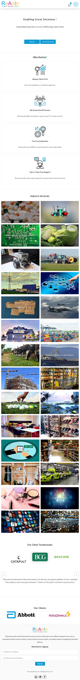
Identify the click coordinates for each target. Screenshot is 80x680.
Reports (32, 42)
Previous (3, 575)
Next (76, 575)
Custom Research (48, 42)
